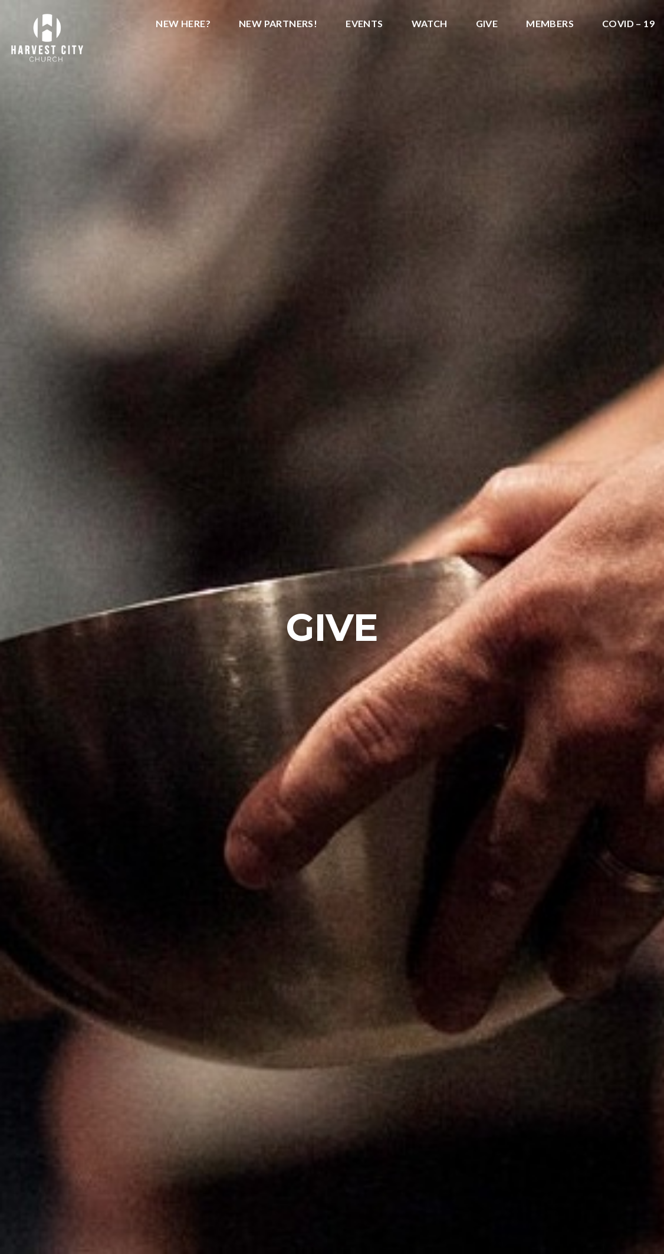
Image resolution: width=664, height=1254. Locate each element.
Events (364, 24)
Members (550, 24)
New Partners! (278, 24)
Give (487, 24)
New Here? (183, 24)
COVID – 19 (628, 24)
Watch (430, 24)
